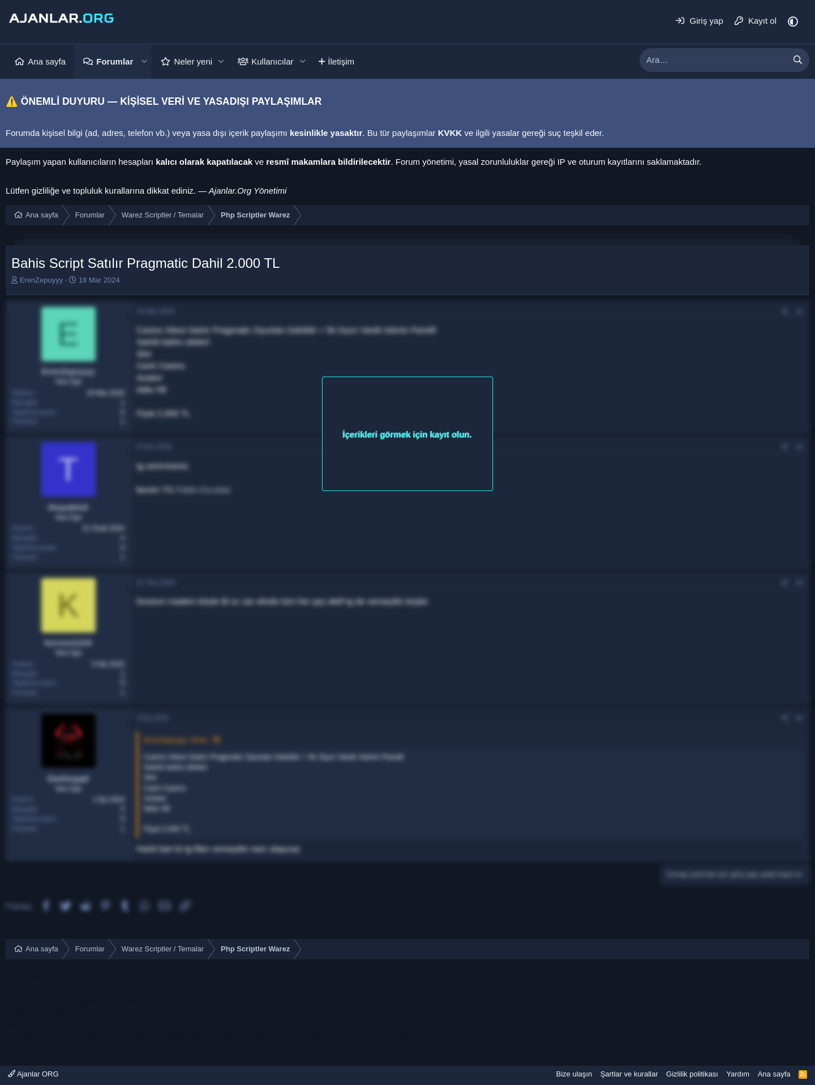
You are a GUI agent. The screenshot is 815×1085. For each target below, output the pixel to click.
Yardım (737, 1074)
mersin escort (31, 977)
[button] (144, 61)
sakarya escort (33, 1036)
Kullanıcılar (272, 61)
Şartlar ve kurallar (629, 1074)
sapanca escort (380, 1036)
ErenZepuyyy (41, 280)
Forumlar (114, 61)
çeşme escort (140, 1001)
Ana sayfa (47, 61)
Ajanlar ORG (33, 1074)
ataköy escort (87, 1001)
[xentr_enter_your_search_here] (713, 60)
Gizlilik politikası (692, 1074)
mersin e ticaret (35, 989)
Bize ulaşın (574, 1074)
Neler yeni (193, 61)
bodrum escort (33, 1001)
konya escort (30, 1013)
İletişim (341, 61)
